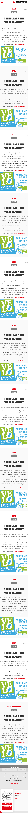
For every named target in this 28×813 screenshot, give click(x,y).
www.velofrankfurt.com (19, 44)
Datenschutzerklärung (7, 799)
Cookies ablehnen (7, 809)
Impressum (17, 796)
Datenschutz (17, 795)
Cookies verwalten (7, 806)
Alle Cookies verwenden (7, 804)
